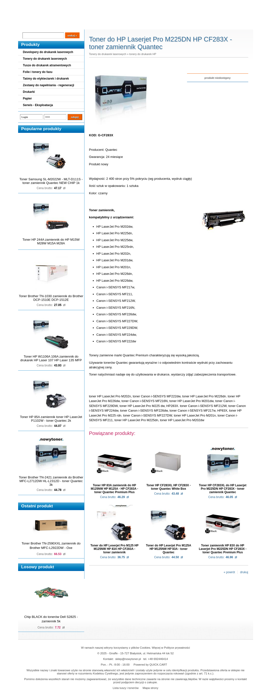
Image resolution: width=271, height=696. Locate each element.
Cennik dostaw (48, 25)
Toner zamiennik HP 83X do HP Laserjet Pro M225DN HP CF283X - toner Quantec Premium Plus (223, 549)
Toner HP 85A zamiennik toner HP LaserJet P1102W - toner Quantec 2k (51, 418)
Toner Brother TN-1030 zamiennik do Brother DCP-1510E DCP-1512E (51, 298)
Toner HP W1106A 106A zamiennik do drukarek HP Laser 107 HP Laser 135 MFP (51, 358)
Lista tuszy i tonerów (126, 687)
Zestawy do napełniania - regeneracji (48, 85)
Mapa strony (150, 687)
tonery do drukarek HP (142, 54)
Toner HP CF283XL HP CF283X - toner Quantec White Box (168, 487)
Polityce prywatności (177, 647)
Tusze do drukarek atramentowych (47, 65)
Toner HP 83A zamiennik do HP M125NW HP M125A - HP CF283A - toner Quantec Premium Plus (114, 489)
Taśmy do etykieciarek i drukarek (46, 78)
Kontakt (101, 25)
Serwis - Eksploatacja (38, 105)
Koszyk (223, 3)
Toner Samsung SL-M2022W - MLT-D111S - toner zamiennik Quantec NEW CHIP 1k (50, 181)
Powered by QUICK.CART (150, 664)
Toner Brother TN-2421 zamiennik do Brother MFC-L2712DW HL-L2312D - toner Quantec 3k (51, 481)
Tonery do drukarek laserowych (45, 58)
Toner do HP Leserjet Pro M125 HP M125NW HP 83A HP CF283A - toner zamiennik (114, 549)
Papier (27, 98)
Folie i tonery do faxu (38, 72)
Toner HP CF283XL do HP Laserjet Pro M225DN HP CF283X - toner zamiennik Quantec (223, 489)
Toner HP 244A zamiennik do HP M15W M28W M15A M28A (51, 241)
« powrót (229, 572)
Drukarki (29, 92)
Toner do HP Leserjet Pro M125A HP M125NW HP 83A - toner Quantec (168, 549)
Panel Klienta (77, 25)
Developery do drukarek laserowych (48, 52)
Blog (25, 25)
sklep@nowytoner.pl (128, 658)
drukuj (244, 572)
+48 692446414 (158, 658)
